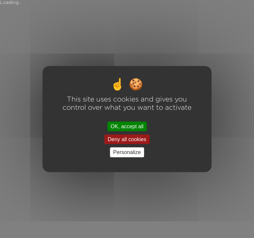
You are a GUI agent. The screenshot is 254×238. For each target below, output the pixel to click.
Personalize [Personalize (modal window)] (127, 152)
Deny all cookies (127, 139)
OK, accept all (127, 126)
